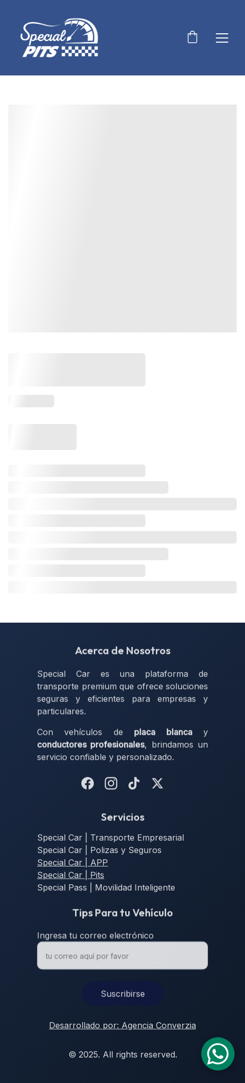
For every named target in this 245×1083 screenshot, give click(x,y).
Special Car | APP (72, 863)
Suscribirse (123, 999)
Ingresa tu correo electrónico (95, 940)
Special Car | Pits (70, 876)
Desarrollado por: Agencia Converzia (122, 1026)
